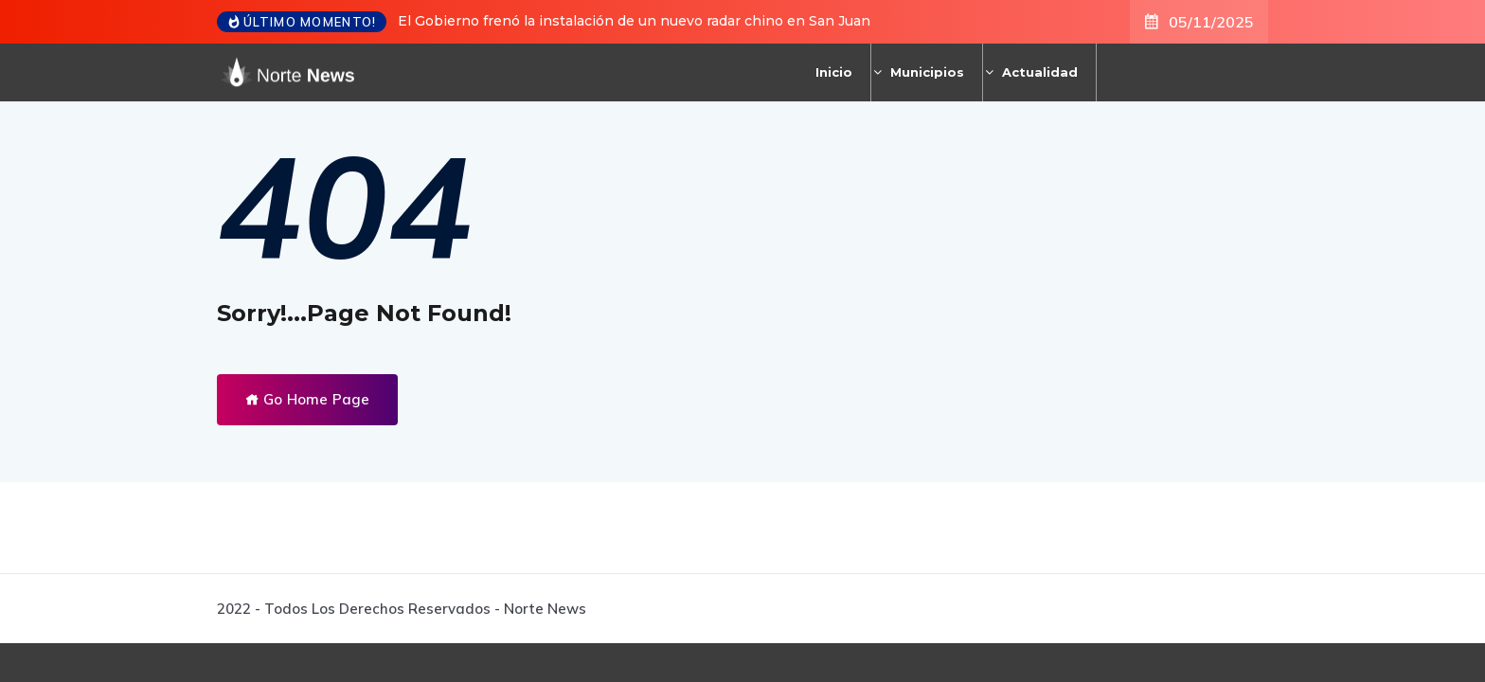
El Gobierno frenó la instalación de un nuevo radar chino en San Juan (634, 20)
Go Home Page (307, 399)
